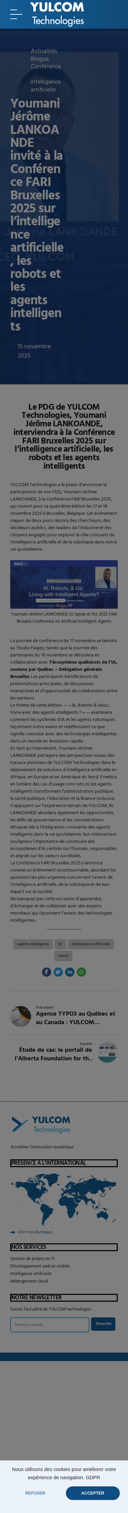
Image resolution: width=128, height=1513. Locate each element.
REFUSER (35, 1493)
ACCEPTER (92, 1493)
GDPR (93, 1477)
